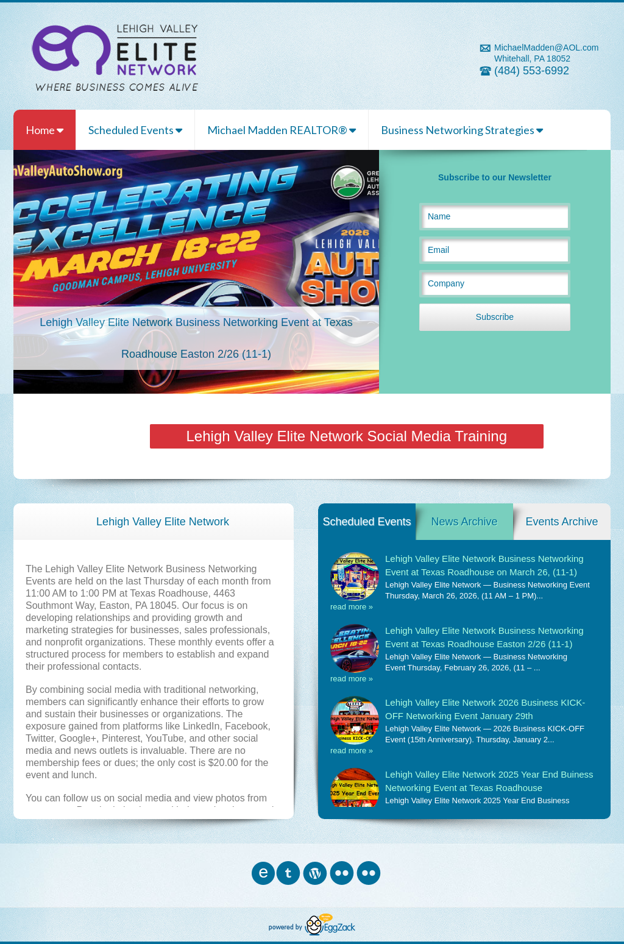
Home (44, 130)
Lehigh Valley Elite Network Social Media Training (347, 436)
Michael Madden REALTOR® (281, 130)
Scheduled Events (135, 130)
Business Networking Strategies (462, 130)
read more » (351, 606)
